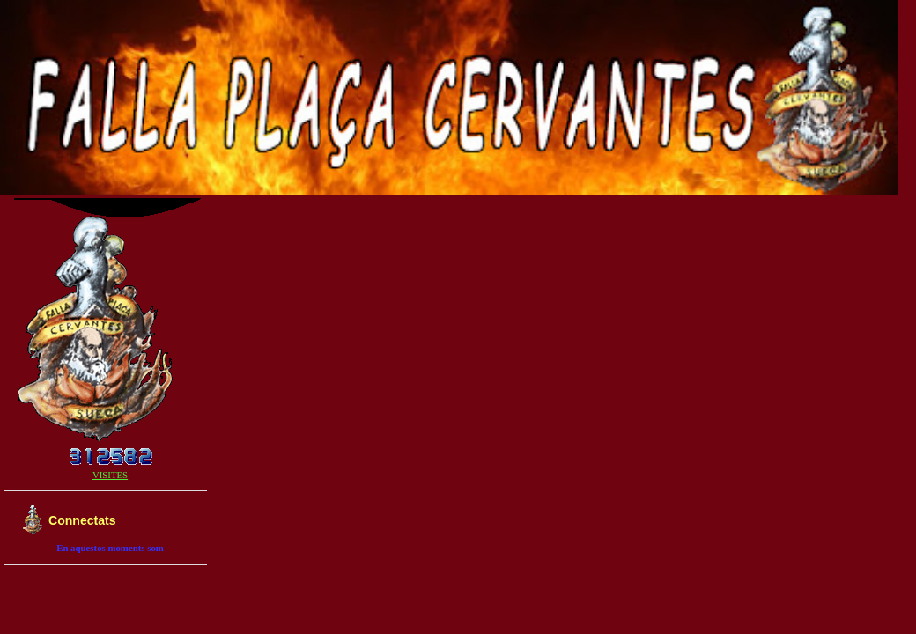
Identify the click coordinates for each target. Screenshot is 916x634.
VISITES (110, 474)
